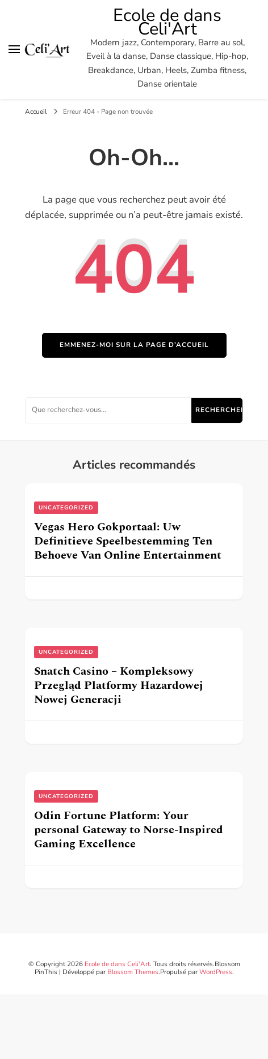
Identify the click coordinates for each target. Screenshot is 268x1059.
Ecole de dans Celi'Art (167, 22)
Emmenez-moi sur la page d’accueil (134, 344)
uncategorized (66, 508)
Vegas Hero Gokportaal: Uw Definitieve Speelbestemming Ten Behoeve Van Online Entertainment (127, 541)
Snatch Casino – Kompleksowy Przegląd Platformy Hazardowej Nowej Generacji (118, 685)
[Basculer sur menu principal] (14, 49)
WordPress (215, 971)
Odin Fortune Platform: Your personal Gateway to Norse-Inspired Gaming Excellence (128, 829)
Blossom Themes (132, 971)
